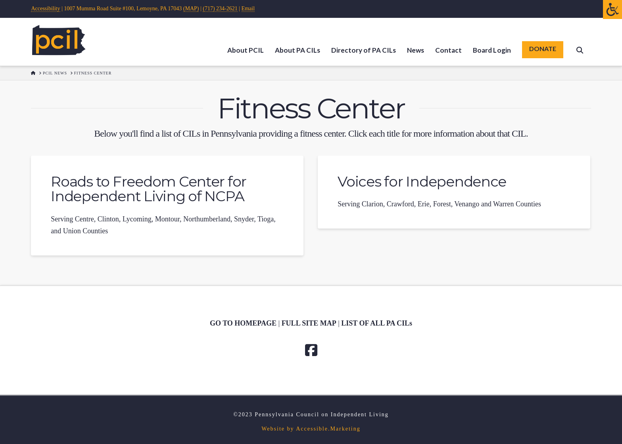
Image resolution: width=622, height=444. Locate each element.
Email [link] (248, 8)
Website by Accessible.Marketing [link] (310, 429)
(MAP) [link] (191, 8)
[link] (58, 40)
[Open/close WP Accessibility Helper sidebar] (612, 9)
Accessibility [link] (45, 8)
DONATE (542, 48)
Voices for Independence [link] (422, 181)
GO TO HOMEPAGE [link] (243, 323)
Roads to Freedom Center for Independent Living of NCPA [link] (148, 189)
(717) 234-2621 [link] (220, 8)
